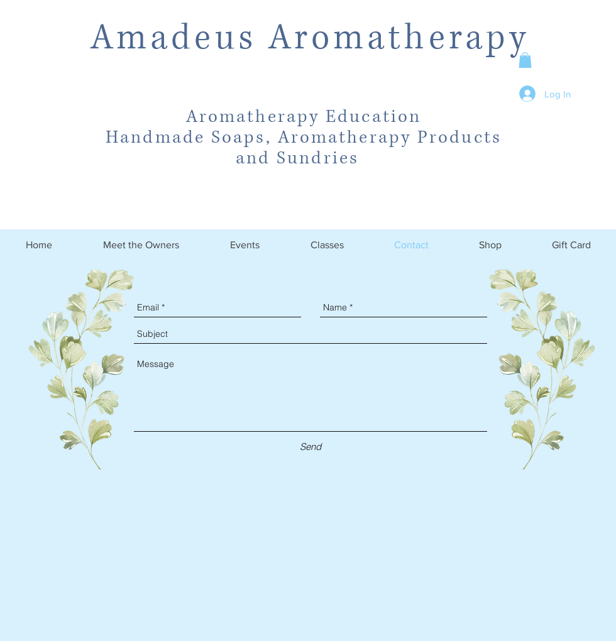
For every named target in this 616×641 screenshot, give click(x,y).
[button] (525, 60)
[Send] (310, 446)
